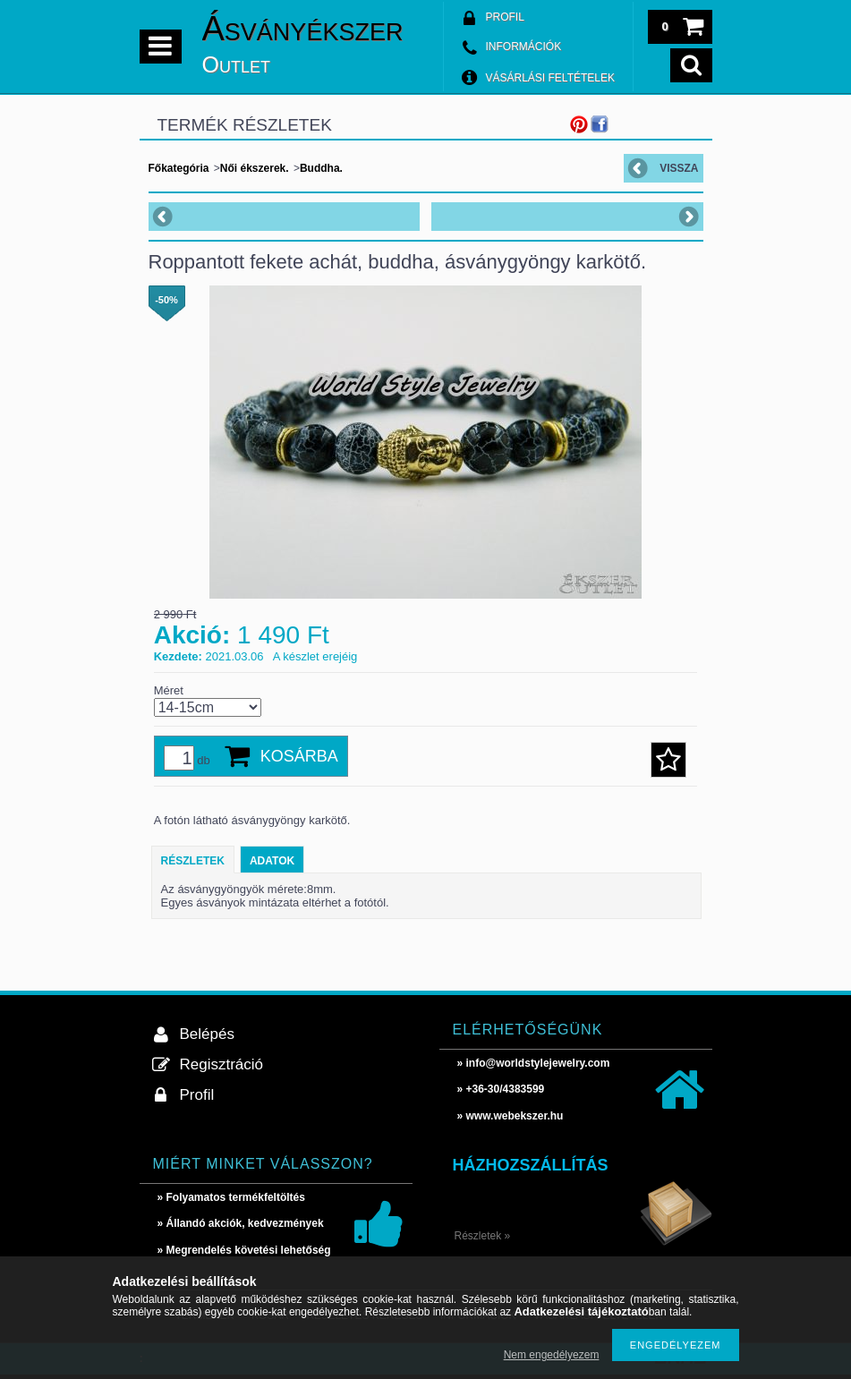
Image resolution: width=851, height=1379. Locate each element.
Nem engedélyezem (552, 1355)
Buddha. (321, 168)
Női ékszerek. (254, 168)
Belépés (207, 1034)
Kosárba (299, 756)
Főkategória (179, 168)
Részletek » (483, 1236)
